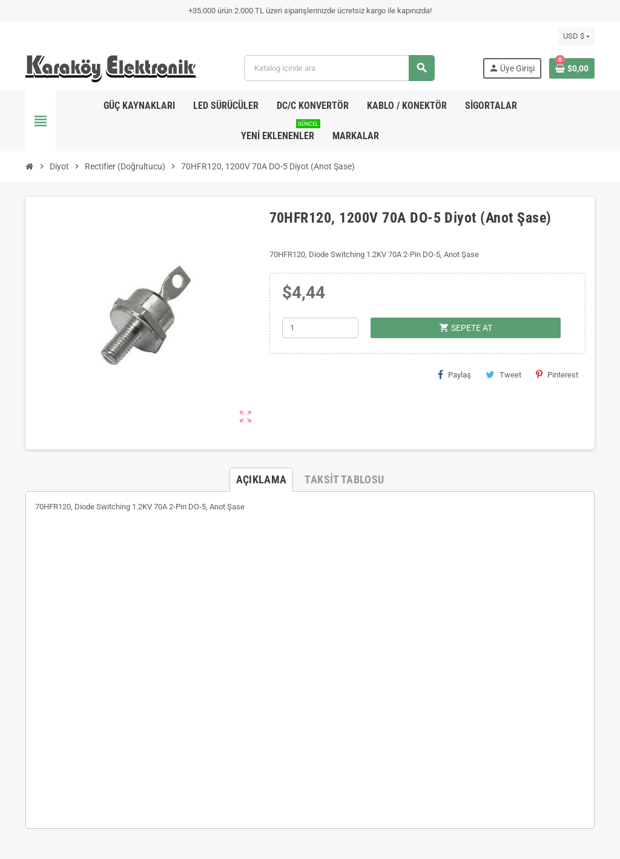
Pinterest (557, 374)
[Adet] (320, 328)
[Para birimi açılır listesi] (576, 36)
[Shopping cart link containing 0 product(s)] (572, 68)
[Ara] (339, 68)
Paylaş (454, 374)
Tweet (503, 374)
